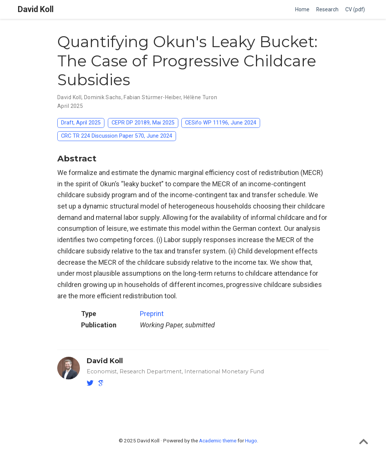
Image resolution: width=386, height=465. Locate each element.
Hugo (251, 440)
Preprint (152, 314)
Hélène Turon (200, 97)
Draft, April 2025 (81, 123)
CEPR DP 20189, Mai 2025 (143, 123)
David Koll (36, 9)
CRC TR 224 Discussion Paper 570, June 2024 (116, 136)
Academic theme (217, 440)
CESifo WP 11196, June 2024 (220, 123)
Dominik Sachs (102, 97)
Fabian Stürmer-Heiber (152, 97)
